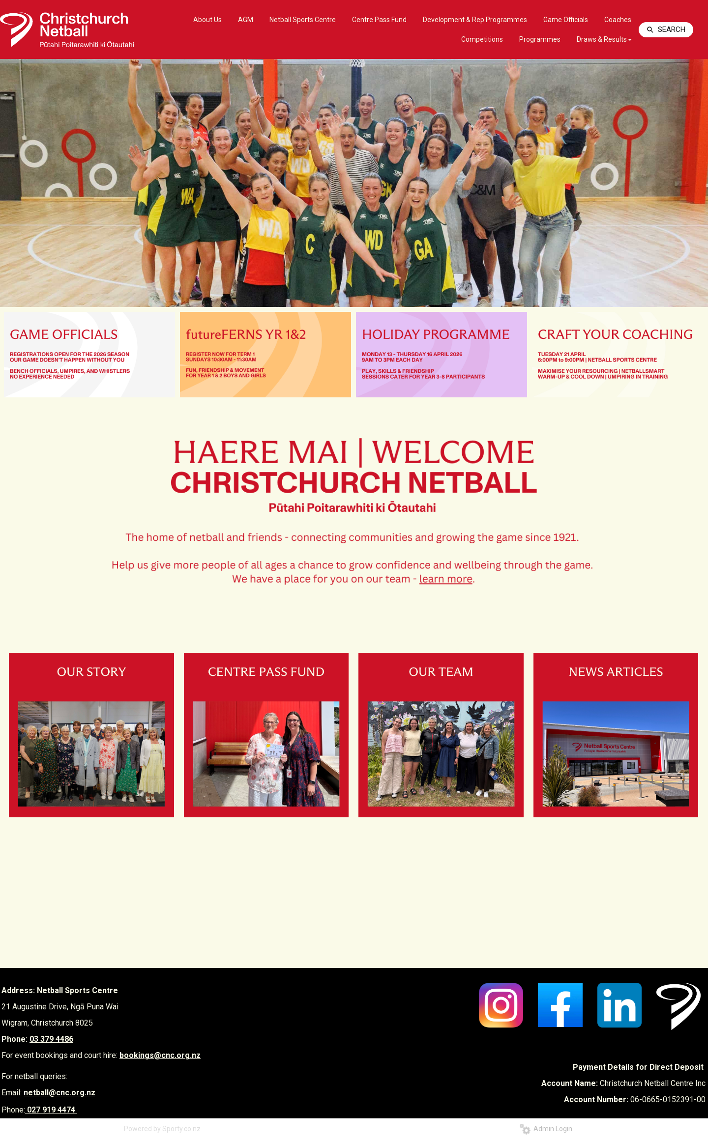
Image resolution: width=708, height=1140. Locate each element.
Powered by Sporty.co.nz (162, 1129)
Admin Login (546, 1129)
